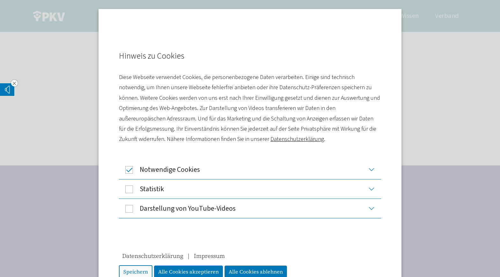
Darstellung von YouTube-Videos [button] (177, 208)
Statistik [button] (141, 189)
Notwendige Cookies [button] (159, 169)
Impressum (209, 256)
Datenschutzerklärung (297, 139)
